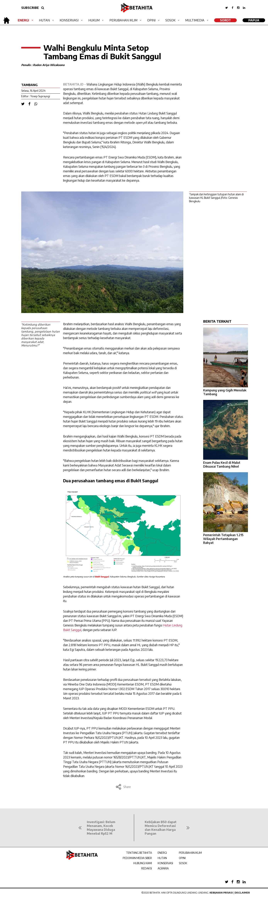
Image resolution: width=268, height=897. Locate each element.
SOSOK (183, 863)
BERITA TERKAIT (217, 321)
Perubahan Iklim (123, 20)
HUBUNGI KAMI (142, 863)
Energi (23, 20)
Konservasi (69, 20)
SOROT (225, 20)
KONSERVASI (165, 863)
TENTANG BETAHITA (139, 852)
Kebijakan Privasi (221, 892)
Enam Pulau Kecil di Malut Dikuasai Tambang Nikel (221, 464)
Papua (253, 20)
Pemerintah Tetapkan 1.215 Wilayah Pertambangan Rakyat (223, 539)
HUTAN (162, 858)
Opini (151, 20)
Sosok (170, 20)
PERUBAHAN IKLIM (190, 852)
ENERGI (162, 852)
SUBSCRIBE (30, 8)
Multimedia (194, 20)
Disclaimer (242, 892)
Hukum (94, 20)
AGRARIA (163, 868)
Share (123, 787)
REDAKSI (146, 868)
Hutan (44, 20)
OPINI (182, 858)
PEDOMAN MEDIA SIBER (137, 858)
